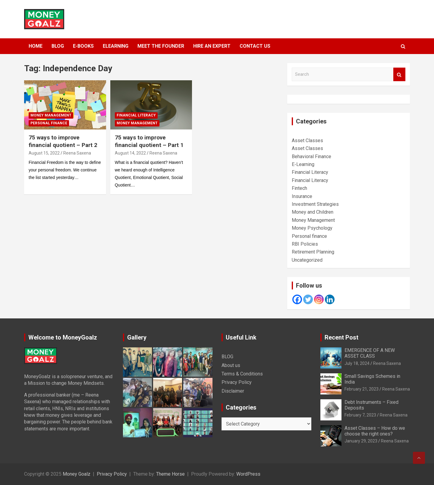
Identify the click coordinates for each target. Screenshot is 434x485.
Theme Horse (170, 474)
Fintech (299, 188)
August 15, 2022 (44, 153)
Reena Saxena (77, 153)
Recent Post (341, 337)
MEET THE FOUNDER (160, 46)
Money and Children (312, 212)
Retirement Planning (313, 252)
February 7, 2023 (360, 415)
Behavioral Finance (311, 156)
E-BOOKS (83, 46)
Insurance (302, 196)
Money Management (50, 115)
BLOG (58, 46)
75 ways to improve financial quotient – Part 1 (149, 141)
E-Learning (303, 164)
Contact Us (255, 46)
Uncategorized (307, 260)
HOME (35, 46)
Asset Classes (307, 140)
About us (231, 365)
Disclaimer (233, 391)
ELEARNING (115, 46)
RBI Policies (305, 244)
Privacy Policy (237, 382)
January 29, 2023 (360, 441)
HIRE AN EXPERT (212, 46)
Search (399, 74)
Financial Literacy (136, 115)
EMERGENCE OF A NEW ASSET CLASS (369, 353)
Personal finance (48, 123)
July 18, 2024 (357, 363)
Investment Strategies (315, 204)
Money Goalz (76, 474)
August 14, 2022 (130, 153)
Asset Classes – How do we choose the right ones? (374, 431)
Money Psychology (312, 228)
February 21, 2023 (361, 389)
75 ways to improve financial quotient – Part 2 (63, 141)
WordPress (248, 474)
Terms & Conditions (242, 374)
